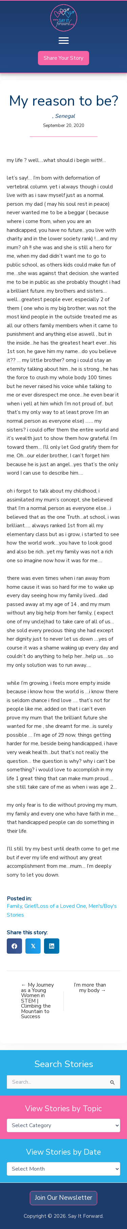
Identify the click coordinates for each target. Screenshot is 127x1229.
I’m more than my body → (90, 987)
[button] (63, 58)
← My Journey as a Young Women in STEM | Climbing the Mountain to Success (37, 1000)
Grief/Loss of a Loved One (55, 906)
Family (14, 906)
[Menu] (63, 41)
